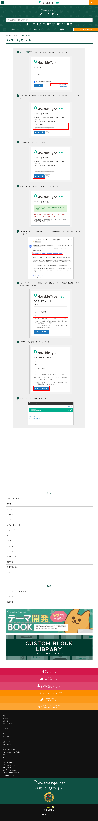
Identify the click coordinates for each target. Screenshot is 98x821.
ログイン (94, 2)
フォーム (10, 546)
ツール (9, 541)
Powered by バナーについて (10, 775)
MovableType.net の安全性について (12, 772)
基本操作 (10, 596)
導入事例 (5, 718)
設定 (8, 535)
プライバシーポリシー (9, 757)
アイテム (10, 504)
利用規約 (5, 754)
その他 (9, 577)
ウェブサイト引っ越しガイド (10, 770)
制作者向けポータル (8, 762)
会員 (8, 572)
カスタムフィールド (13, 525)
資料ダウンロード (7, 744)
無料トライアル (7, 742)
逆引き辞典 (52, 23)
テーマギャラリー (7, 723)
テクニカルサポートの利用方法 (11, 752)
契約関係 (16, 36)
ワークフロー (11, 556)
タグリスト (42, 23)
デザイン (10, 514)
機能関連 (10, 602)
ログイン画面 (24, 52)
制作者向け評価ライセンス (10, 765)
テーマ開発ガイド (7, 767)
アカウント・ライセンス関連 (16, 591)
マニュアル (49, 14)
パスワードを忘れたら (27, 36)
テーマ (9, 520)
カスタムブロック (13, 530)
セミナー (5, 747)
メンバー (10, 509)
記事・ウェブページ (13, 498)
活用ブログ (62, 23)
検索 (90, 20)
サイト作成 (11, 551)
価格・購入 (6, 721)
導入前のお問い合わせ (9, 749)
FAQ (70, 23)
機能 (4, 716)
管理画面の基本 (12, 567)
